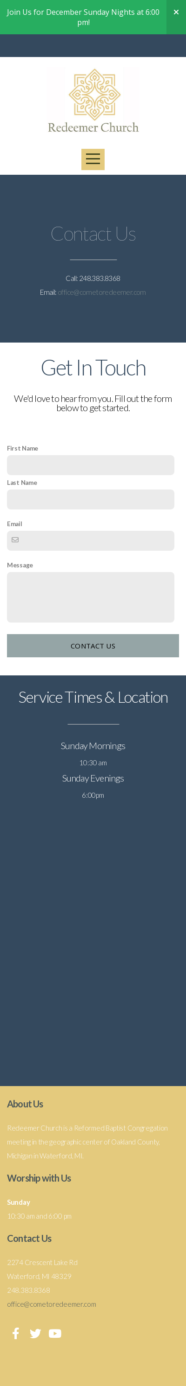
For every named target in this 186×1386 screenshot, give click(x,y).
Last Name (22, 482)
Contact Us (93, 645)
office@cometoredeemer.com (102, 292)
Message (20, 565)
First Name (22, 448)
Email (14, 524)
